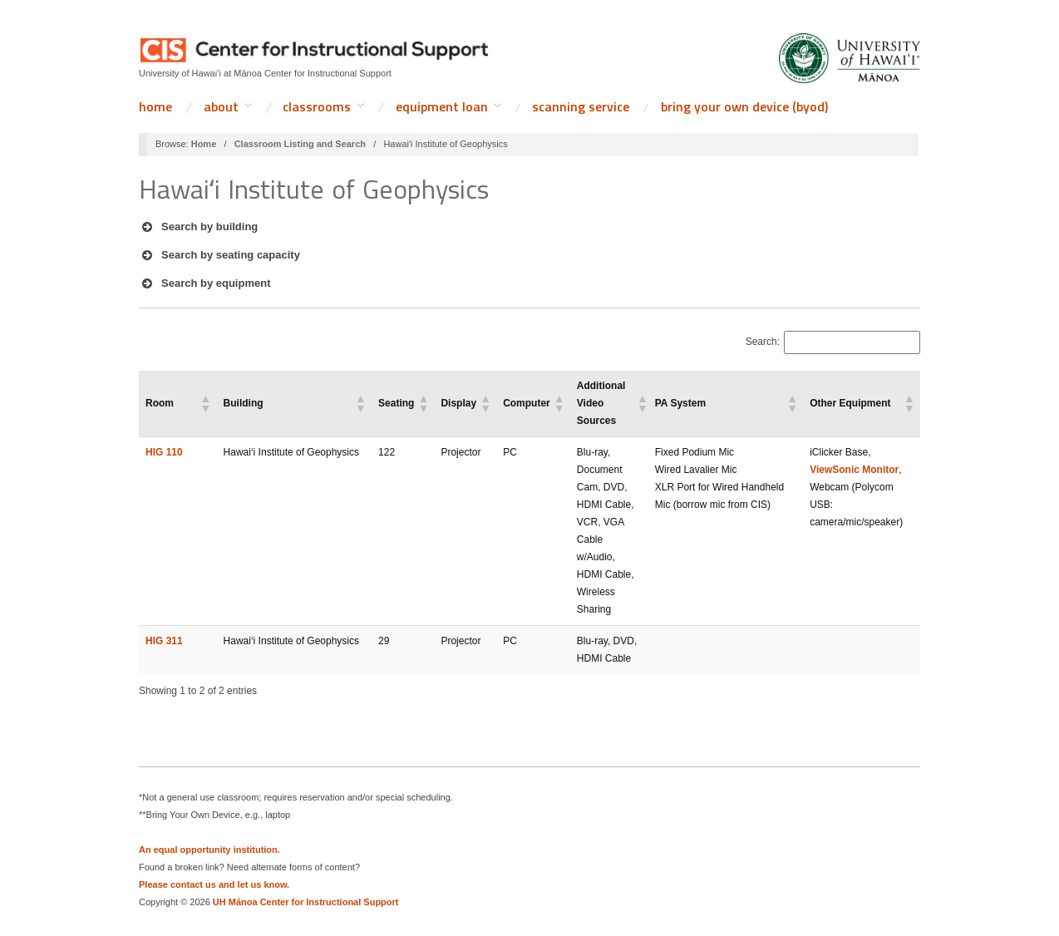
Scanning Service (580, 106)
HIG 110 (164, 452)
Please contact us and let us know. (214, 884)
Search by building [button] (198, 227)
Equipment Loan (442, 106)
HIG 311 (164, 641)
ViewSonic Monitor (854, 469)
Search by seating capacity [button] (219, 255)
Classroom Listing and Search (300, 144)
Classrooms (317, 106)
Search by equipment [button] (204, 283)
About (221, 106)
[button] (205, 403)
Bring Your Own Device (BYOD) (744, 106)
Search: (763, 341)
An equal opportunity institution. (209, 850)
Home (155, 106)
